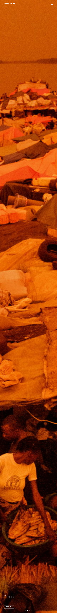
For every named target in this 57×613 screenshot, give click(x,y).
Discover (8, 72)
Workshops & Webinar (29, 446)
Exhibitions (25, 476)
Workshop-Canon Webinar (31, 440)
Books (28, 589)
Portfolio (28, 581)
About (28, 592)
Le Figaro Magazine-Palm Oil (32, 499)
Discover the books (17, 343)
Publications (25, 432)
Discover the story (13, 215)
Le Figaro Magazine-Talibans (32, 425)
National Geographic (28, 586)
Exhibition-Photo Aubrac (30, 469)
